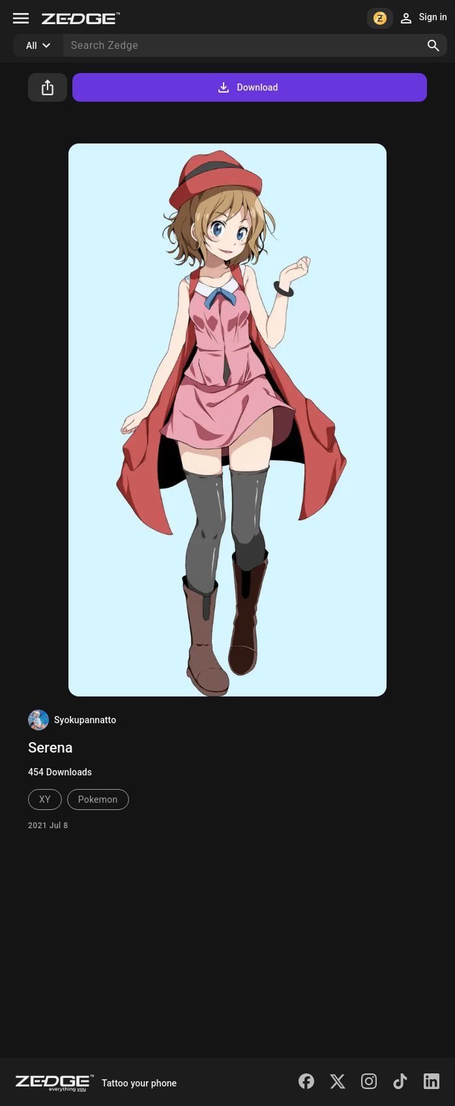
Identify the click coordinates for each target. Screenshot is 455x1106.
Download (247, 87)
